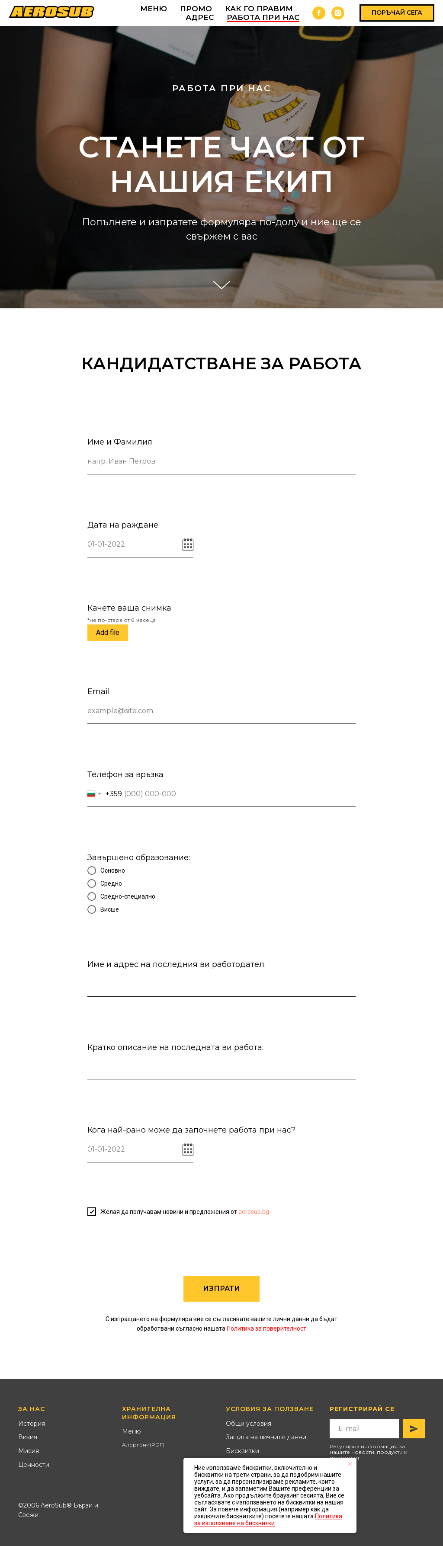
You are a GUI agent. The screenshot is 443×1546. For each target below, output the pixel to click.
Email (98, 691)
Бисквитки (242, 1451)
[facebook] (318, 12)
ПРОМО (196, 8)
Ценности (33, 1465)
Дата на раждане (122, 525)
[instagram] (337, 12)
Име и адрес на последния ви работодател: (176, 964)
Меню (131, 1431)
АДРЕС (200, 17)
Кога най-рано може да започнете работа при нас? (191, 1130)
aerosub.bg (253, 1211)
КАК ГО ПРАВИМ (259, 8)
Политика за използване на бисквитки (268, 1520)
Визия (27, 1437)
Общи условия (248, 1424)
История (31, 1424)
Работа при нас (263, 17)
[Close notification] (350, 1464)
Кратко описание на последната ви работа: (175, 1047)
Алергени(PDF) (143, 1444)
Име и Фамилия (119, 442)
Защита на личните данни (266, 1437)
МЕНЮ (153, 8)
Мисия (28, 1451)
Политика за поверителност (266, 1328)
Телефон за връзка (125, 774)
